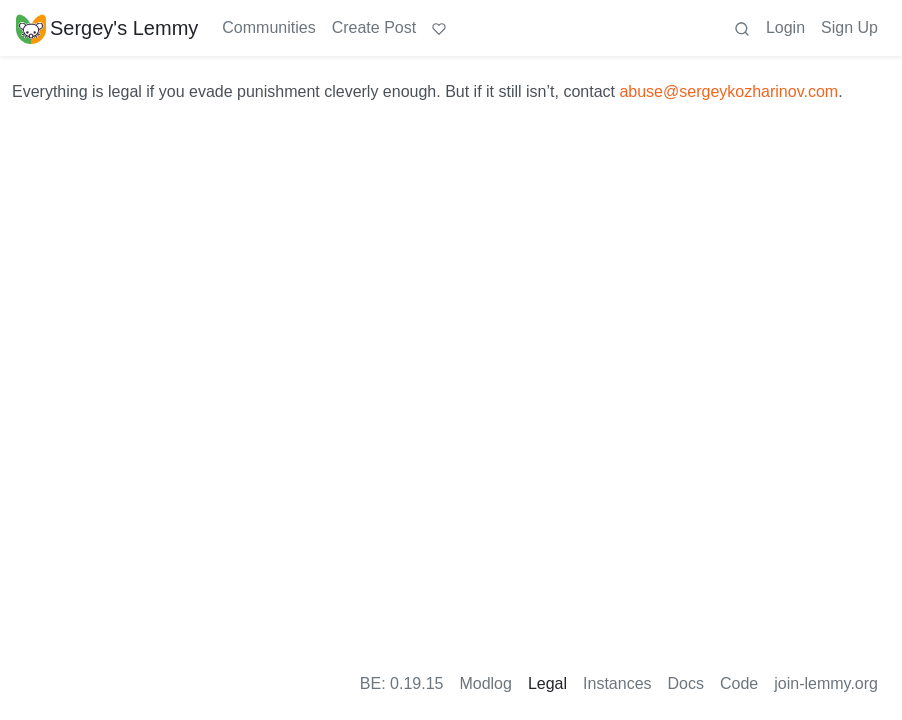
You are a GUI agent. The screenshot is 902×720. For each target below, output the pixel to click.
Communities (268, 27)
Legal (547, 683)
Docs (686, 683)
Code (739, 683)
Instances (617, 683)
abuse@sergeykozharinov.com (728, 91)
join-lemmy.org (826, 683)
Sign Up (849, 27)
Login (785, 27)
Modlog (485, 683)
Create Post (374, 27)
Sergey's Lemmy (107, 28)
